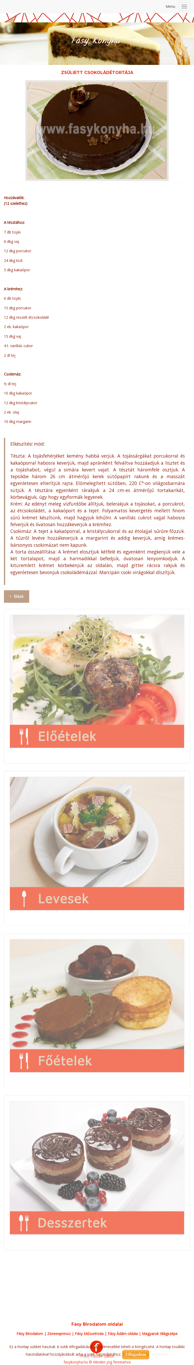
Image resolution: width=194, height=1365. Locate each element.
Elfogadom (135, 1354)
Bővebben (159, 1354)
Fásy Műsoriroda (89, 1333)
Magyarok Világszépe (160, 1333)
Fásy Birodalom (29, 1333)
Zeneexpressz (59, 1333)
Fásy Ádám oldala (123, 1333)
